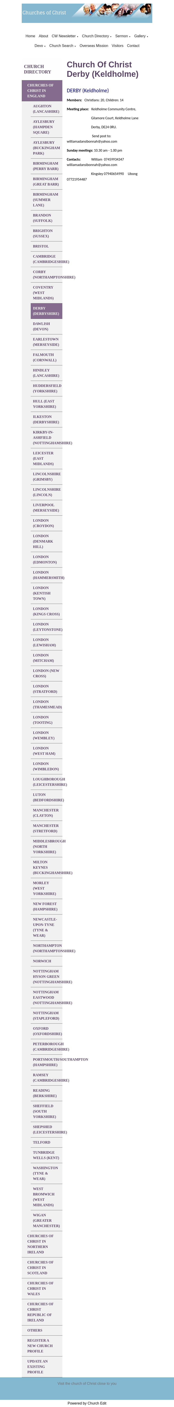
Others (34, 1330)
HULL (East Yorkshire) (44, 404)
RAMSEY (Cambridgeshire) (47, 1077)
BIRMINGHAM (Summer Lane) (45, 199)
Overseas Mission (94, 46)
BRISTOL (41, 246)
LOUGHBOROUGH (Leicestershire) (47, 781)
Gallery (140, 36)
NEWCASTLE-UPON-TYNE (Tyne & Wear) (45, 927)
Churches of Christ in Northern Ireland (40, 1244)
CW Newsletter (64, 36)
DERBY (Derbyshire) (46, 311)
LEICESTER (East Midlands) (43, 458)
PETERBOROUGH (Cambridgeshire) (47, 1046)
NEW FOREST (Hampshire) (45, 906)
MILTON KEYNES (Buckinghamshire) (47, 867)
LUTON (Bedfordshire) (47, 797)
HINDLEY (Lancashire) (46, 373)
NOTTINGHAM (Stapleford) (46, 1015)
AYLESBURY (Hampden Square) (44, 127)
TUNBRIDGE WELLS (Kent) (46, 1155)
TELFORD (41, 1142)
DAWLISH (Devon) (41, 326)
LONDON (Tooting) (42, 719)
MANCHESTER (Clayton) (46, 812)
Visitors (117, 46)
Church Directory (95, 36)
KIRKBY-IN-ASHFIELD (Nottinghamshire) (47, 437)
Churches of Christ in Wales (40, 1288)
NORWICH (42, 961)
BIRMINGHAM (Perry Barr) (46, 166)
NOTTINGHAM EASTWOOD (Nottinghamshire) (47, 997)
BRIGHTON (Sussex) (43, 233)
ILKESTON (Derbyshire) (46, 419)
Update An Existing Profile (37, 1366)
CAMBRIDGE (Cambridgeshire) (47, 259)
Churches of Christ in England (40, 90)
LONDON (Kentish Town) (41, 593)
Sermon (121, 36)
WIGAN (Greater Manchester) (46, 1220)
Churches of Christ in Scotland (40, 1267)
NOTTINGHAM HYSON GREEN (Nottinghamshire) (47, 976)
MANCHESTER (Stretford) (46, 828)
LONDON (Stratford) (45, 689)
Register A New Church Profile (40, 1346)
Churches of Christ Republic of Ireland (40, 1312)
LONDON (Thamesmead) (47, 704)
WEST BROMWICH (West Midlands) (43, 1197)
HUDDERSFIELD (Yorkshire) (47, 388)
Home (30, 36)
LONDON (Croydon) (43, 523)
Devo (39, 46)
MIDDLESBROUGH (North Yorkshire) (47, 846)
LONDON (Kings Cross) (46, 611)
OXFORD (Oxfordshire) (47, 1031)
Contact (133, 46)
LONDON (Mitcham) (43, 658)
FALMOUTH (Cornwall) (45, 357)
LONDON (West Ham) (44, 750)
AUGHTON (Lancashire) (46, 108)
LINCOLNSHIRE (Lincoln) (47, 492)
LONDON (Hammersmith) (47, 575)
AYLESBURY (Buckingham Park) (46, 148)
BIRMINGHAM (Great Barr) (46, 181)
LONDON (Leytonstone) (47, 627)
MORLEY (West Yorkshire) (44, 888)
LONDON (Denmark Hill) (43, 541)
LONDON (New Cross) (46, 673)
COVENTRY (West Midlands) (43, 292)
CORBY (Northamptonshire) (47, 274)
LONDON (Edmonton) (45, 559)
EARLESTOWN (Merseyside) (46, 342)
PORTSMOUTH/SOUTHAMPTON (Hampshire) (47, 1062)
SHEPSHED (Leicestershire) (47, 1129)
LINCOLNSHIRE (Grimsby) (47, 476)
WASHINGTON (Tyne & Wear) (45, 1173)
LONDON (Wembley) (43, 735)
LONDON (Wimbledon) (46, 766)
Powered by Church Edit (87, 1403)
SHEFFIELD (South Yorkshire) (44, 1111)
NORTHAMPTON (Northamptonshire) (47, 948)
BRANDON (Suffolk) (42, 218)
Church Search (61, 46)
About (43, 36)
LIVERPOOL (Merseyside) (46, 507)
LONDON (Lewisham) (44, 642)
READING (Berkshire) (45, 1093)
